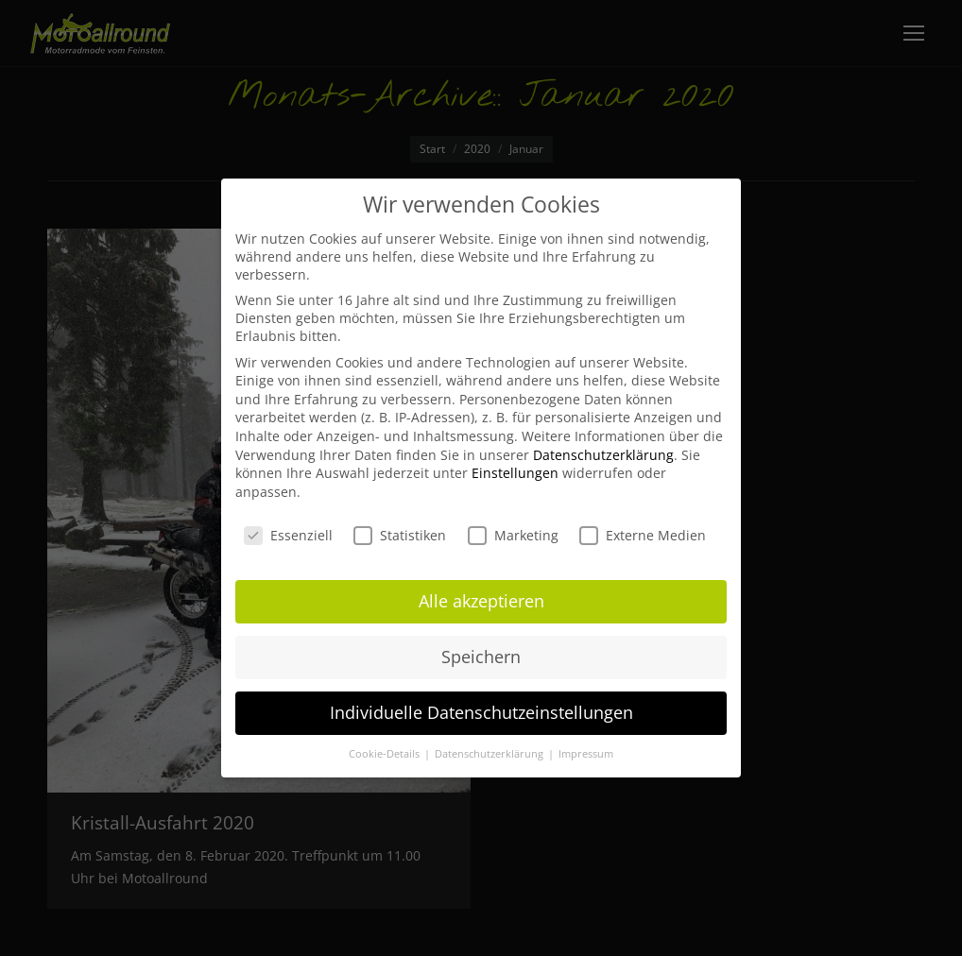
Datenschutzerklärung (603, 455)
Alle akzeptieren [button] (481, 600)
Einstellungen (515, 473)
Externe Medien (642, 535)
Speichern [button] (481, 656)
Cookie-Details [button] (385, 753)
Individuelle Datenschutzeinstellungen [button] (481, 712)
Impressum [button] (585, 753)
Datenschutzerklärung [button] (490, 753)
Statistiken (399, 535)
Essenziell (288, 535)
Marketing (513, 535)
